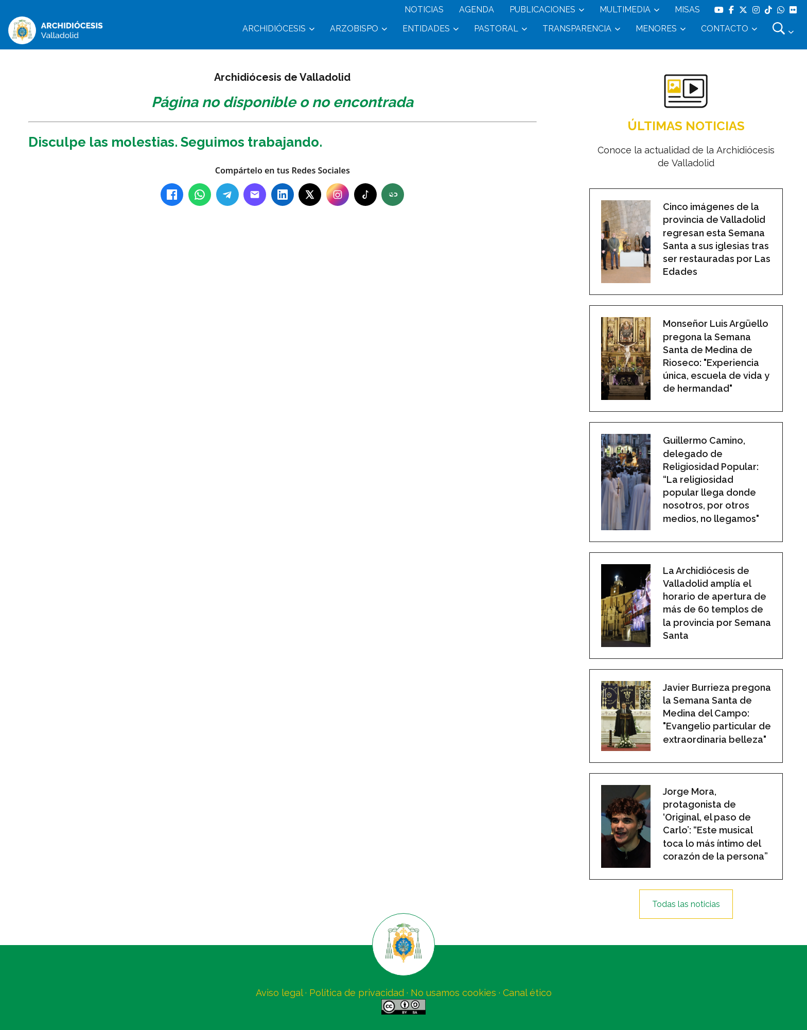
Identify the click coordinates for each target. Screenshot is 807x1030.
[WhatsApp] (199, 194)
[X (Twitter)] (310, 194)
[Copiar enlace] (392, 194)
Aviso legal (279, 992)
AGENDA (476, 9)
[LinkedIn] (282, 194)
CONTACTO (724, 28)
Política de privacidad (356, 992)
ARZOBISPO (354, 28)
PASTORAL (496, 28)
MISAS (687, 9)
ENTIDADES (426, 28)
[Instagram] (337, 194)
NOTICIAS (424, 9)
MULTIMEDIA (625, 9)
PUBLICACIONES (542, 9)
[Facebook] (172, 194)
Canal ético (527, 992)
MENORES (656, 28)
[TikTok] (365, 194)
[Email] (254, 194)
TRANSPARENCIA (576, 28)
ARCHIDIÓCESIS (274, 28)
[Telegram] (227, 194)
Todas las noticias (686, 904)
